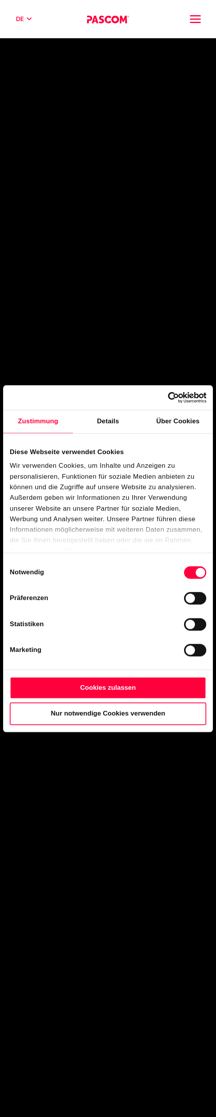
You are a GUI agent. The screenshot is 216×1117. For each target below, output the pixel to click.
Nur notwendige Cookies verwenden (108, 713)
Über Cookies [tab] (178, 421)
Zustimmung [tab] (38, 421)
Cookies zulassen (108, 687)
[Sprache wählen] (24, 19)
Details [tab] (108, 421)
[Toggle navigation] (195, 19)
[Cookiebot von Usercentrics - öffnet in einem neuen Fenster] (172, 397)
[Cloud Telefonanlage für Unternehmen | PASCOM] (108, 19)
